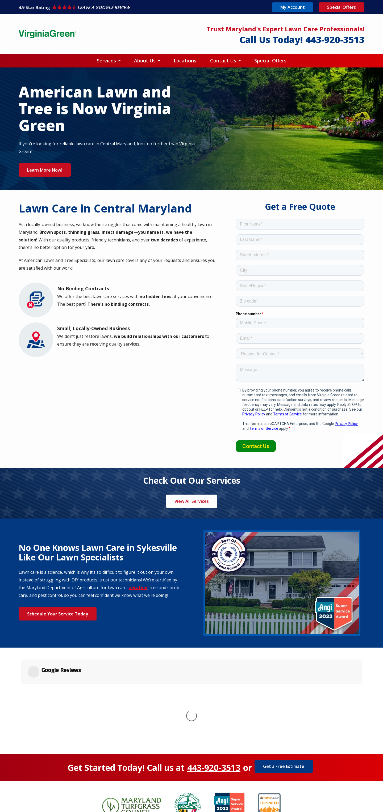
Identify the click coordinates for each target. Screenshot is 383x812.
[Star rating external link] (105, 7)
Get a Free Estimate (283, 689)
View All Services (191, 501)
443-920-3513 (213, 690)
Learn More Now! (44, 170)
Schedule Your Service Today (57, 614)
